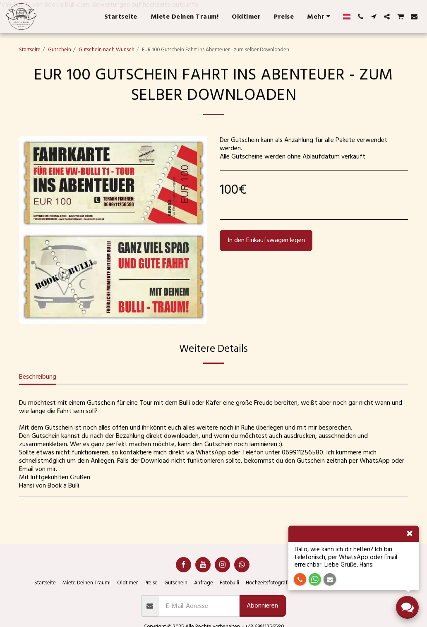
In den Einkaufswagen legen (266, 240)
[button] (360, 16)
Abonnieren (262, 605)
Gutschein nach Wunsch (106, 49)
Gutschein (59, 49)
